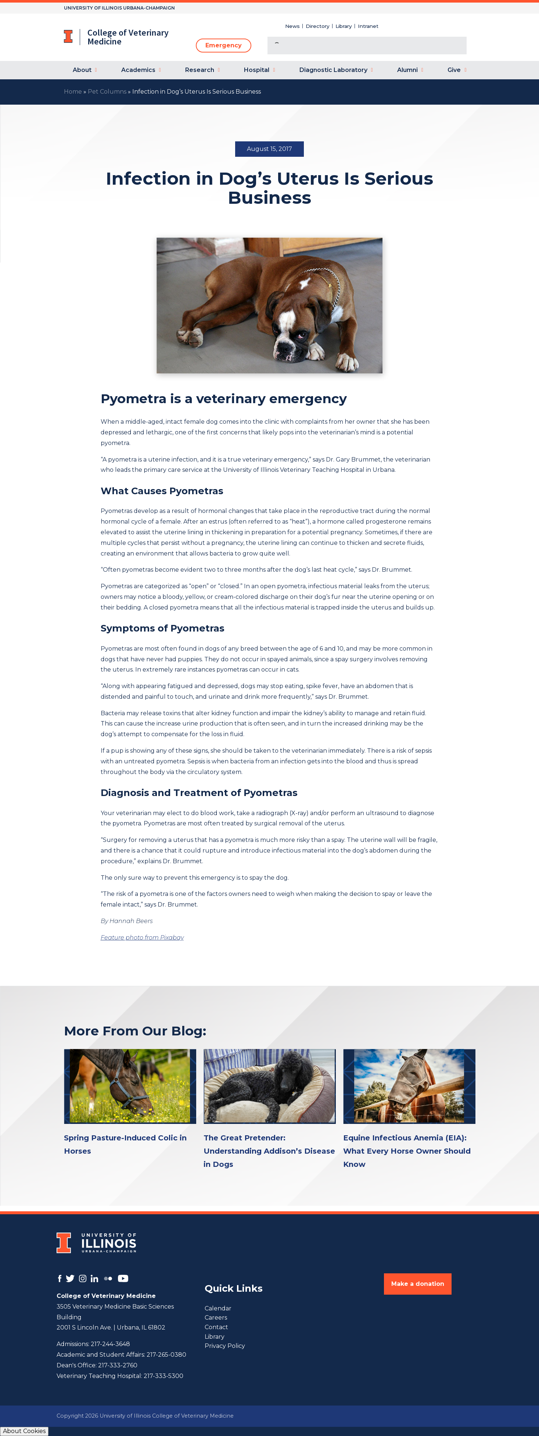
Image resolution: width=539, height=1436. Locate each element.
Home (73, 91)
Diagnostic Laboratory (333, 69)
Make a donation (417, 1283)
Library (343, 26)
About (82, 69)
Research (199, 69)
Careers (216, 1317)
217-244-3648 (110, 1344)
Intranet (368, 26)
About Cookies (24, 1431)
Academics (138, 69)
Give (454, 69)
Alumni (407, 69)
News (292, 26)
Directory (318, 26)
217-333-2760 (117, 1365)
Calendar (218, 1308)
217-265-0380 (166, 1354)
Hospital (256, 69)
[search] (358, 46)
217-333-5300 (163, 1375)
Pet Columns (107, 91)
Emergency (223, 45)
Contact (216, 1327)
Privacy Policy (225, 1345)
